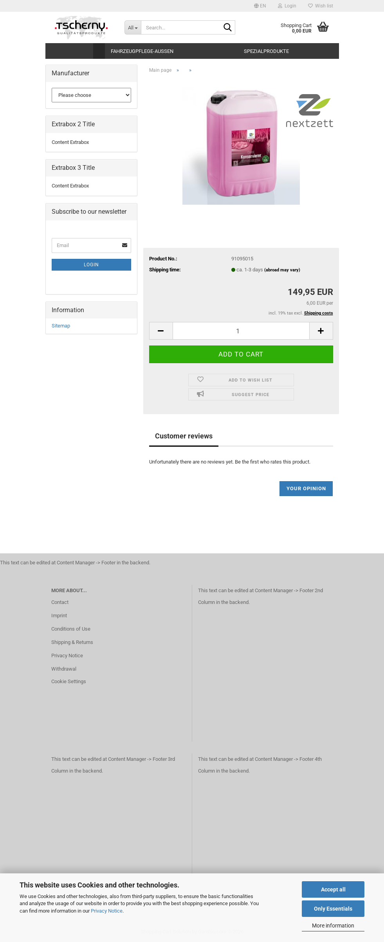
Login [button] (287, 6)
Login (91, 264)
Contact (60, 602)
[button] (260, 6)
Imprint (59, 615)
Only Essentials (333, 909)
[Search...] (132, 27)
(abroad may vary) (282, 270)
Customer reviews (184, 436)
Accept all (333, 889)
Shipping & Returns (72, 642)
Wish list (320, 6)
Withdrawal (63, 669)
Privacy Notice (107, 911)
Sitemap (61, 326)
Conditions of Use (70, 629)
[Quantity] (241, 331)
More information (333, 925)
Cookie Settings (68, 681)
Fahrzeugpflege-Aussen (142, 51)
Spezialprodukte (266, 51)
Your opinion (306, 488)
